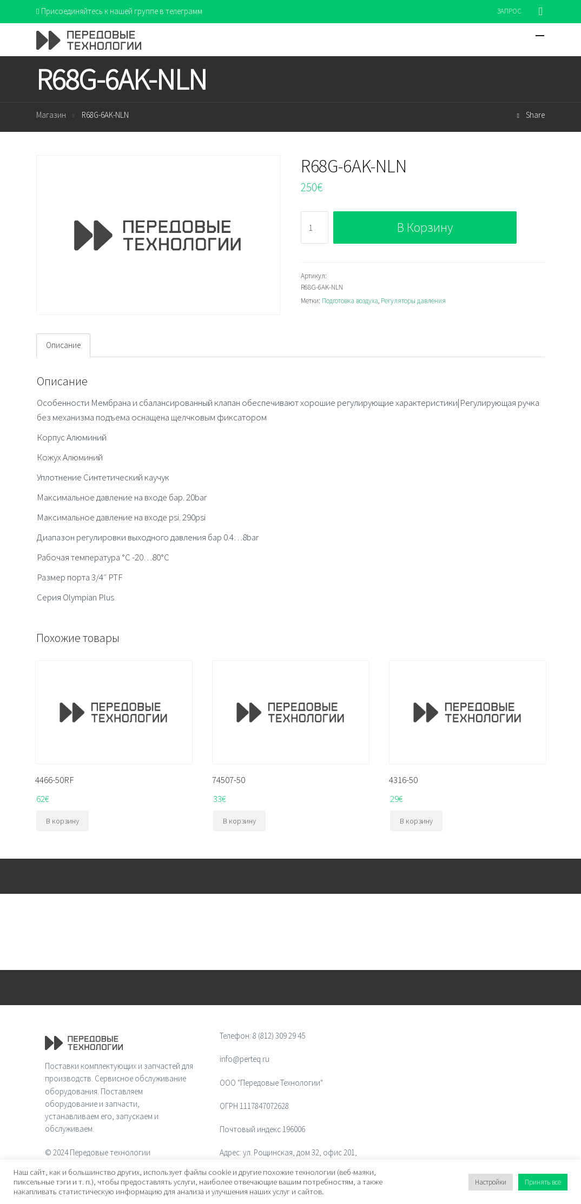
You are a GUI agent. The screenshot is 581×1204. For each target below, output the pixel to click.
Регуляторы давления (413, 300)
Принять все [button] (543, 1182)
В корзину (425, 227)
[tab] (63, 345)
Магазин (51, 115)
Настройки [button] (490, 1182)
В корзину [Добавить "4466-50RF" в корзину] (62, 821)
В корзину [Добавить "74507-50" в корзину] (239, 821)
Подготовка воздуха (350, 300)
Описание (63, 345)
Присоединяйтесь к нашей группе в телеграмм (119, 11)
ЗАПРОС (509, 11)
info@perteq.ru (244, 1059)
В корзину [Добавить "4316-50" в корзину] (416, 821)
